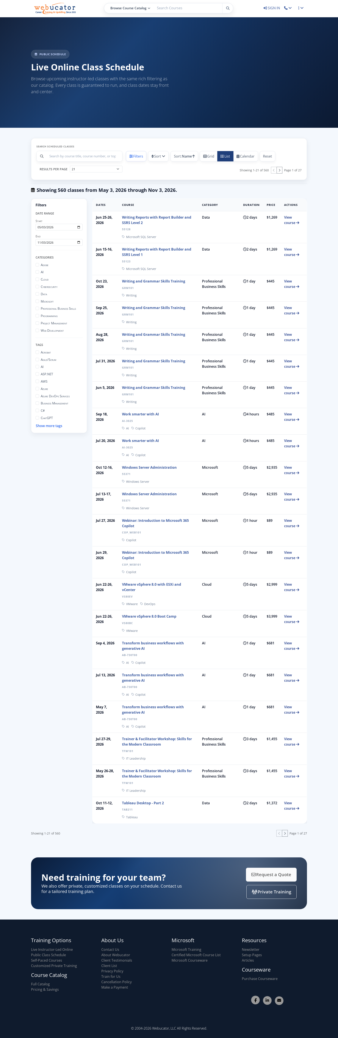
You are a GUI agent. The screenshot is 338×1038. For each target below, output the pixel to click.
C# (43, 410)
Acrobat (46, 352)
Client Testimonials (116, 960)
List (225, 156)
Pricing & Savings (45, 989)
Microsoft (47, 301)
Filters (136, 156)
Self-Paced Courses (46, 960)
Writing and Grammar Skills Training (153, 281)
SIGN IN (272, 8)
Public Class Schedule (48, 955)
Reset (267, 156)
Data (44, 294)
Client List (109, 965)
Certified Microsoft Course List (196, 955)
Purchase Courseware (260, 978)
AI (42, 272)
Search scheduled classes (55, 146)
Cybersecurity (49, 286)
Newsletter (251, 949)
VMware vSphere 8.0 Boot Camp (149, 616)
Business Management (54, 403)
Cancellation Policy (116, 982)
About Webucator (115, 955)
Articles (248, 960)
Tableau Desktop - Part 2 (143, 803)
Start (39, 221)
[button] (288, 8)
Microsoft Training (186, 949)
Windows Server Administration (149, 467)
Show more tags (49, 425)
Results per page (53, 169)
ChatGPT (47, 418)
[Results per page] (96, 169)
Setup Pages (252, 955)
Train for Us (110, 976)
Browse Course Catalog (130, 8)
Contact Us (110, 949)
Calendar (245, 156)
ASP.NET (47, 374)
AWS (44, 381)
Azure (44, 388)
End (38, 236)
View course (291, 220)
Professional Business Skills (58, 308)
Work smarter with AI (140, 414)
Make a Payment (114, 987)
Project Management (54, 323)
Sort (156, 156)
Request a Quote (257, 875)
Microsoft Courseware (190, 960)
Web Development (52, 330)
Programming (49, 316)
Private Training (257, 890)
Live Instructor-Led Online (52, 949)
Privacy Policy (112, 971)
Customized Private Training (54, 965)
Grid (208, 156)
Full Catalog (40, 984)
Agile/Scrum (48, 359)
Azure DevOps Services (55, 396)
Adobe (45, 265)
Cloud (45, 279)
